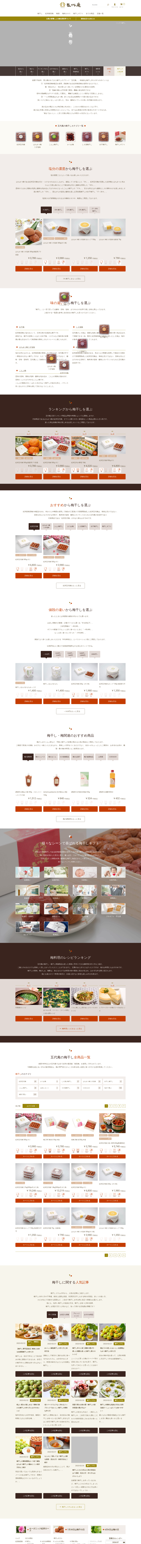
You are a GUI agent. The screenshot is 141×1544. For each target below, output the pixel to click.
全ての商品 (28, 1538)
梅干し (28, 1541)
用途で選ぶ (74, 1541)
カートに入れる (28, 1156)
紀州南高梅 (19, 1541)
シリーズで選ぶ (59, 1541)
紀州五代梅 (80, 347)
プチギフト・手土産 (96, 1541)
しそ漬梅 (79, 327)
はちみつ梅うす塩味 (27, 347)
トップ (17, 1538)
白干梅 (21, 327)
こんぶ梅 (22, 371)
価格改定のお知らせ (88, 19)
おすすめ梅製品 (46, 1541)
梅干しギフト (58, 1538)
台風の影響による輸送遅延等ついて (58, 19)
